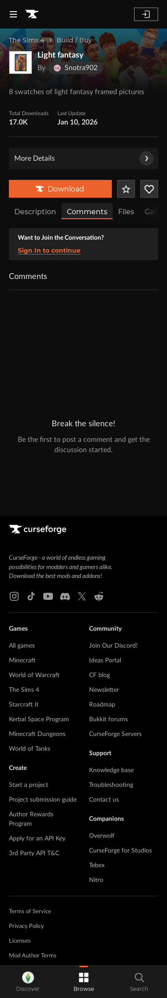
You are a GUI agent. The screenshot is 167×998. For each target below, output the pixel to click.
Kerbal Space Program (39, 658)
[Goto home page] (32, 14)
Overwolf (101, 774)
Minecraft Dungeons (37, 672)
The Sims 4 (26, 40)
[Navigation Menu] (13, 14)
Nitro (96, 818)
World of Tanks (29, 687)
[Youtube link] (48, 534)
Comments (87, 212)
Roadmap (102, 643)
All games (22, 584)
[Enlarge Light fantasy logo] (20, 62)
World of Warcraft (34, 614)
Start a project (28, 723)
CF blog (99, 614)
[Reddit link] (99, 534)
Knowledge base (111, 709)
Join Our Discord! (113, 584)
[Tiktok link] (31, 534)
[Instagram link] (14, 534)
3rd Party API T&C (34, 792)
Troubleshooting (111, 723)
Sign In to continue (49, 250)
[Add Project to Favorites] (126, 189)
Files (126, 212)
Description (35, 212)
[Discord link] (65, 534)
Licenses (20, 879)
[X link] (82, 534)
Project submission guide (43, 738)
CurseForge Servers (115, 672)
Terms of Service (30, 850)
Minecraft (22, 599)
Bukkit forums (108, 658)
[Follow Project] (149, 189)
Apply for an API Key (37, 777)
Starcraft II (23, 643)
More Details (84, 158)
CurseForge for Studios (120, 789)
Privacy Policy (26, 865)
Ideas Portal (105, 599)
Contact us (104, 738)
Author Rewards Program (31, 757)
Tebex (97, 804)
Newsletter (104, 628)
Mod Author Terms (33, 894)
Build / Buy (74, 40)
